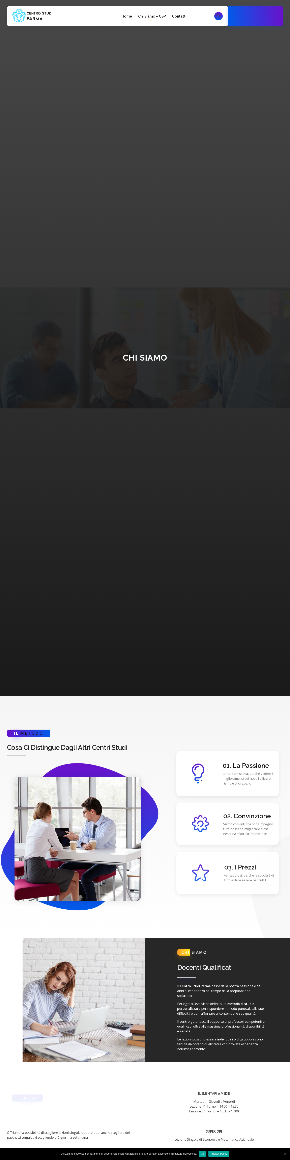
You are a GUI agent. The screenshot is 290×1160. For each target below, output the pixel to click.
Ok (202, 1153)
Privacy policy (218, 1153)
